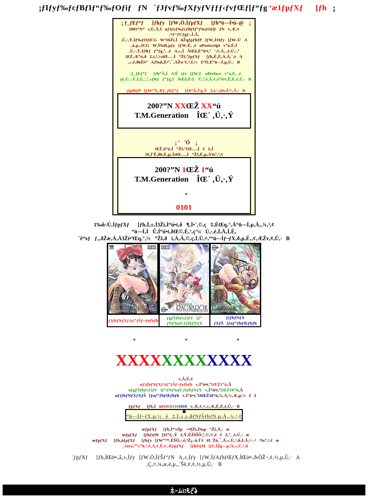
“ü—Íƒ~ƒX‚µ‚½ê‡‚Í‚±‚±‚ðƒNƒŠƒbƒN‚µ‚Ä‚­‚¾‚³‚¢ (184, 416)
